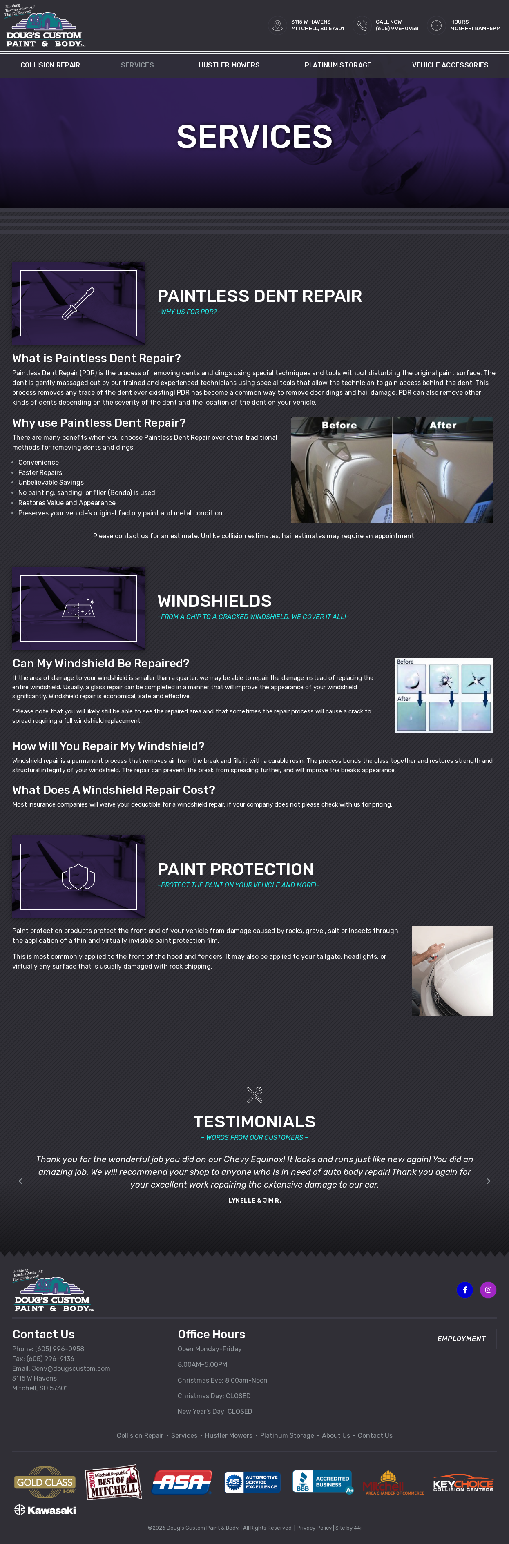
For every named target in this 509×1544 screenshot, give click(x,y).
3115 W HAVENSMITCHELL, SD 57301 (317, 25)
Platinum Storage (338, 65)
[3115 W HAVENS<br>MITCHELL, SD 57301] (277, 25)
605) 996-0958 (60, 1349)
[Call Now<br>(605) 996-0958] (362, 25)
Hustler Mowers (231, 65)
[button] (20, 1186)
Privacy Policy (314, 1528)
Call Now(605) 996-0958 (397, 25)
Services (139, 65)
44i (358, 1528)
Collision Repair (50, 65)
